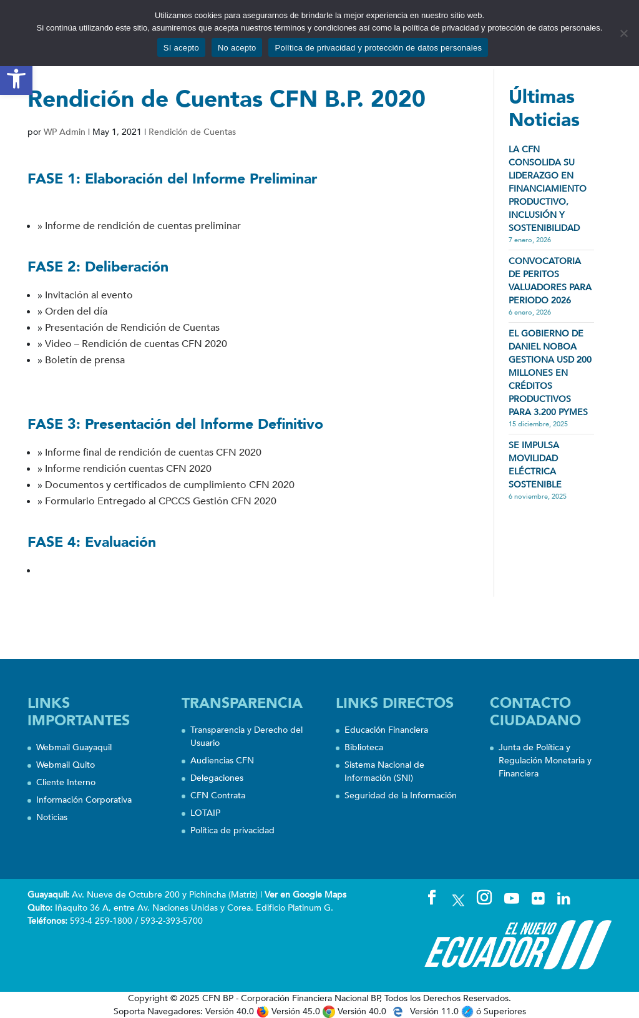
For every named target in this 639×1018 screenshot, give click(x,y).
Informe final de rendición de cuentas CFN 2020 (153, 452)
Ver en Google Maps (305, 895)
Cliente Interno (65, 782)
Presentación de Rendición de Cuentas (132, 328)
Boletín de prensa (85, 360)
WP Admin (64, 132)
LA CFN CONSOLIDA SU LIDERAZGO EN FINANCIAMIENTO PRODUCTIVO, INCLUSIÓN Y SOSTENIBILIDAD (548, 189)
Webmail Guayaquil (74, 747)
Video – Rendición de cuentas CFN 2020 (136, 344)
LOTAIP (205, 813)
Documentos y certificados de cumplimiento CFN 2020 (170, 485)
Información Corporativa (84, 800)
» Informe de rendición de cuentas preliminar (139, 226)
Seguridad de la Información (400, 795)
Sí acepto (181, 47)
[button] (16, 78)
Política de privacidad (232, 830)
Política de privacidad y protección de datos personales (378, 47)
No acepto (237, 47)
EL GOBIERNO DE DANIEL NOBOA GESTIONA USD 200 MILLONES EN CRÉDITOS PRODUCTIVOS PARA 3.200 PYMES (550, 373)
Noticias (51, 817)
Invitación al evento (89, 295)
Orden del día (76, 311)
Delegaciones (216, 778)
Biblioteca (363, 747)
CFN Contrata (217, 795)
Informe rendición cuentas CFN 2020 (128, 469)
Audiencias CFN (222, 760)
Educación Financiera (386, 730)
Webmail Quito (65, 765)
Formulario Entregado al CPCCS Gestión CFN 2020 (160, 501)
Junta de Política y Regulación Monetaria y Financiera (545, 760)
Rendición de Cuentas (192, 132)
